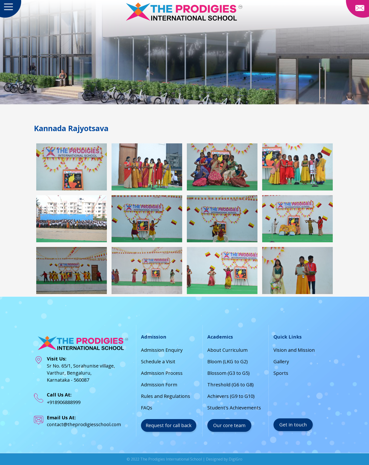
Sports (280, 373)
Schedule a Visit (158, 361)
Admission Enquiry (162, 350)
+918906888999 (63, 402)
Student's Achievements (234, 407)
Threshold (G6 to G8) (230, 384)
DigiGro (235, 459)
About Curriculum (227, 350)
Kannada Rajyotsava (71, 128)
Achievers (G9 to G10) (231, 396)
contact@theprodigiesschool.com (84, 424)
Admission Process (162, 373)
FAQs (146, 407)
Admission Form (159, 384)
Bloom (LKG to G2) (227, 361)
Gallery (281, 361)
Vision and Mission (294, 350)
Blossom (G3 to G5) (228, 373)
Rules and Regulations (165, 396)
